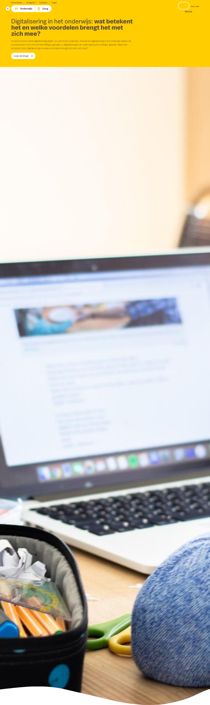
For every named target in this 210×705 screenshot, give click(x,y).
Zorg (42, 8)
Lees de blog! (23, 55)
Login (54, 2)
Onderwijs (23, 8)
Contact (43, 2)
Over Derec (16, 2)
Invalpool (30, 2)
